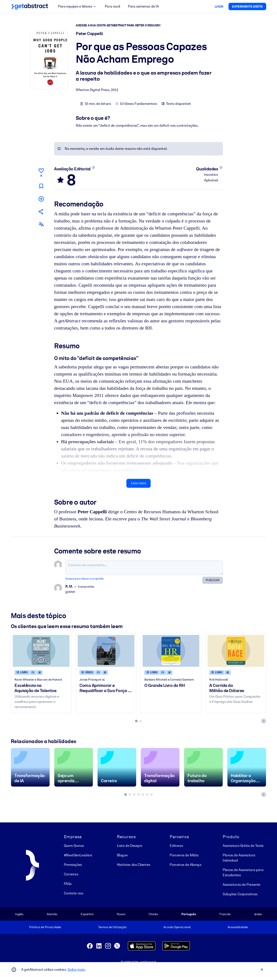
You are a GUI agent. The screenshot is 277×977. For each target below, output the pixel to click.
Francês (224, 914)
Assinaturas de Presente (241, 884)
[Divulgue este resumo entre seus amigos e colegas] (41, 211)
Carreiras (71, 874)
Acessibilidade (238, 927)
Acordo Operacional (177, 927)
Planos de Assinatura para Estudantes (243, 872)
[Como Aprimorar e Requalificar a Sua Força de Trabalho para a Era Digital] (106, 651)
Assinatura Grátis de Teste (243, 845)
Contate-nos (73, 893)
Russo (121, 914)
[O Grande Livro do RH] (171, 651)
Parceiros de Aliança (185, 864)
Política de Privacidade (45, 927)
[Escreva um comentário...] (144, 568)
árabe (258, 914)
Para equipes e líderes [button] (77, 6)
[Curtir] (41, 172)
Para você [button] (112, 6)
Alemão (52, 914)
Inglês (19, 914)
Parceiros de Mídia (184, 855)
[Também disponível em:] (41, 224)
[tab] (136, 721)
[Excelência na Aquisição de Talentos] (41, 651)
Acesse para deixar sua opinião (84, 578)
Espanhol (87, 914)
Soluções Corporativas (240, 894)
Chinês (153, 914)
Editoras (176, 845)
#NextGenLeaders (78, 855)
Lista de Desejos (129, 845)
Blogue (122, 855)
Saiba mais (76, 969)
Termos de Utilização (112, 927)
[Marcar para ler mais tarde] (41, 186)
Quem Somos (74, 845)
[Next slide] (263, 721)
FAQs (67, 883)
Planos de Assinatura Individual (239, 857)
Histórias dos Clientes (133, 864)
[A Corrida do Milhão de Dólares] (236, 651)
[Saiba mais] (93, 167)
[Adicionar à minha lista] (41, 198)
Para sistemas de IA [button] (143, 6)
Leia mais (138, 483)
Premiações (73, 864)
